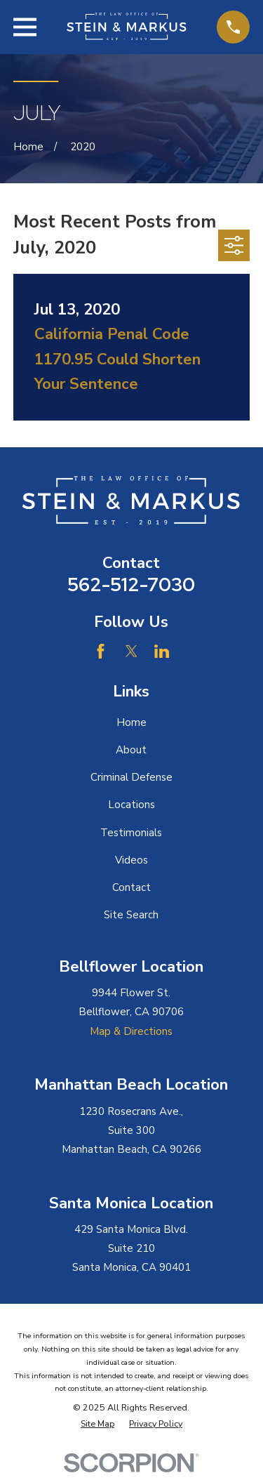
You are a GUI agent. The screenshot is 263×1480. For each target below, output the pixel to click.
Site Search (131, 915)
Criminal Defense (131, 777)
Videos (131, 860)
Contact (131, 887)
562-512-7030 (131, 584)
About (131, 750)
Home (131, 722)
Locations (131, 805)
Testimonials (131, 833)
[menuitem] (97, 1424)
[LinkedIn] (161, 651)
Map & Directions (131, 1031)
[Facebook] (100, 651)
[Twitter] (131, 651)
